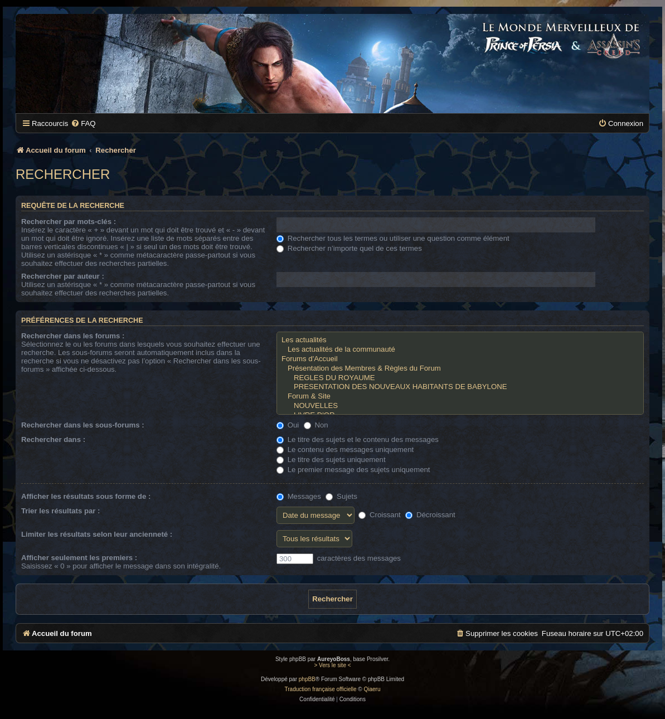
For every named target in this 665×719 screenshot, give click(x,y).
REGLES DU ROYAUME (460, 378)
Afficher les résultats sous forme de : (86, 496)
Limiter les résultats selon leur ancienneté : (96, 534)
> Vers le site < (332, 665)
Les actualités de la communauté (460, 349)
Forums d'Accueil (460, 359)
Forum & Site (460, 396)
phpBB (307, 679)
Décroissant (430, 515)
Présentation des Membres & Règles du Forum (460, 368)
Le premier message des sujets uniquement (353, 469)
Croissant (379, 515)
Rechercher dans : (53, 439)
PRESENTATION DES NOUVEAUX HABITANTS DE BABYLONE (460, 387)
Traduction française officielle (321, 689)
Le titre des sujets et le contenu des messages (357, 439)
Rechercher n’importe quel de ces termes (349, 248)
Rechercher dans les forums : (72, 336)
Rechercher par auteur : (62, 276)
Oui (287, 425)
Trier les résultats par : (60, 511)
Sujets (341, 496)
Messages (298, 496)
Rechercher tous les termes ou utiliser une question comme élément (392, 238)
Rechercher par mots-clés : (68, 221)
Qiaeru (371, 689)
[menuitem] (83, 123)
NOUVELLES (460, 406)
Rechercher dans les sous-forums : (82, 425)
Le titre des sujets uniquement (331, 459)
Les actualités (460, 340)
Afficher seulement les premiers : (79, 557)
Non (316, 425)
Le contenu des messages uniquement (345, 449)
